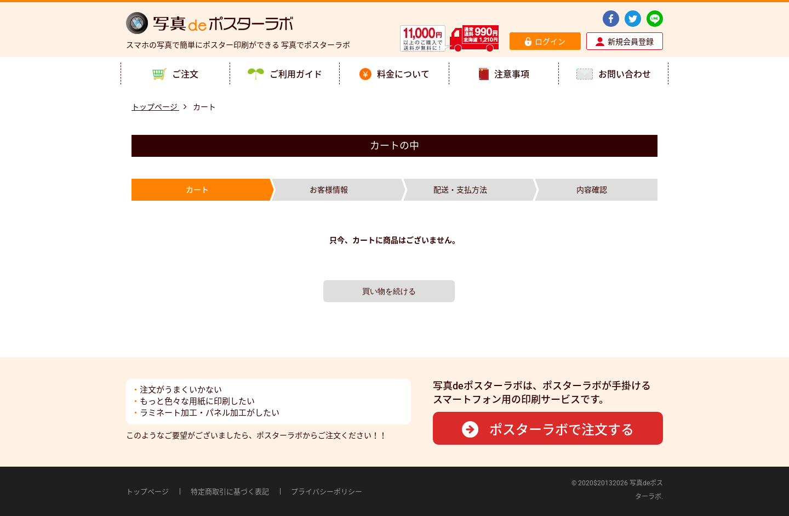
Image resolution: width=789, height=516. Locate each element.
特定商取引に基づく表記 (230, 491)
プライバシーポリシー (326, 491)
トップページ (147, 491)
